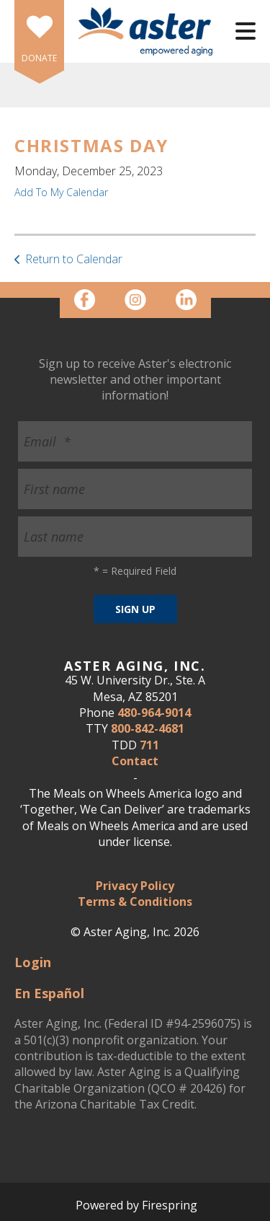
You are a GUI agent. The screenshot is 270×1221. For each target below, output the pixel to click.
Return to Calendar (73, 259)
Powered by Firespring (136, 1205)
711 (149, 745)
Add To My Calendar (61, 192)
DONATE (39, 58)
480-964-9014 (154, 712)
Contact (135, 761)
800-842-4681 (147, 728)
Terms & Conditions (135, 901)
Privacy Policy (135, 886)
